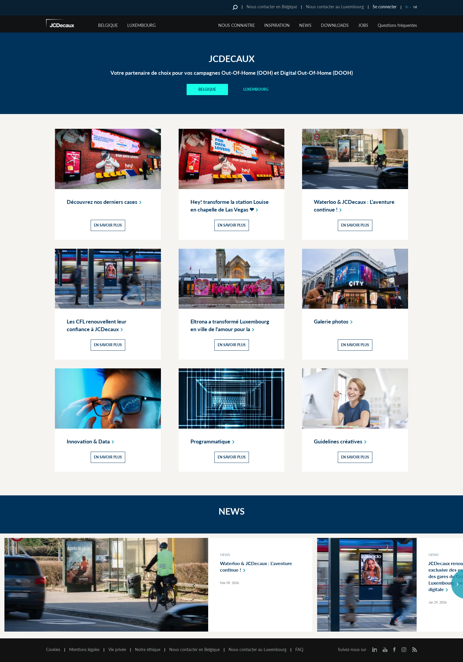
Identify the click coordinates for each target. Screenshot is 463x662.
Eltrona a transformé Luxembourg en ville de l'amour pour (229, 325)
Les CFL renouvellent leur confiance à (96, 325)
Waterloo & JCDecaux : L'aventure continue (354, 206)
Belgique (108, 25)
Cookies (53, 649)
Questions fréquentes (397, 25)
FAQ (299, 649)
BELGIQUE (207, 89)
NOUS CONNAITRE (236, 25)
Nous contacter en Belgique (272, 6)
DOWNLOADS (335, 25)
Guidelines (341, 441)
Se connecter (385, 6)
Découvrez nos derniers (105, 202)
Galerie (334, 321)
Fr (406, 7)
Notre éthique (147, 649)
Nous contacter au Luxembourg (335, 6)
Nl (415, 7)
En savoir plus (108, 225)
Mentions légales (84, 649)
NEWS (305, 25)
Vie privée (117, 649)
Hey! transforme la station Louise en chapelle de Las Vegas (229, 206)
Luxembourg (141, 25)
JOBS (363, 25)
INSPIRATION (277, 25)
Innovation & (91, 441)
